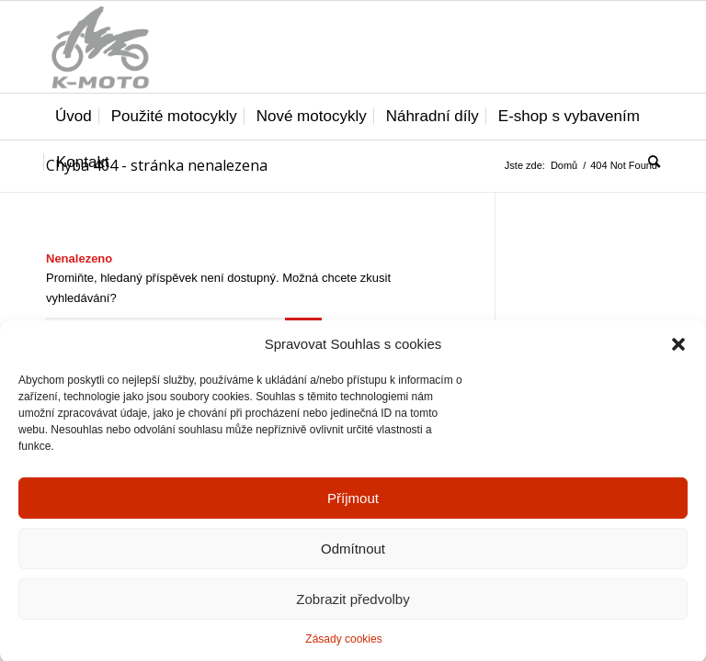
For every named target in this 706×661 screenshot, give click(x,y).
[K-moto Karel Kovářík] (100, 47)
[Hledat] (649, 162)
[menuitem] (73, 117)
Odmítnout (353, 557)
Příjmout (353, 506)
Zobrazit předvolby (352, 607)
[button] (678, 352)
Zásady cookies (343, 648)
